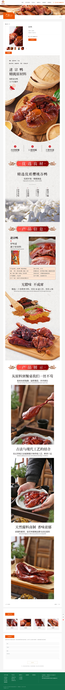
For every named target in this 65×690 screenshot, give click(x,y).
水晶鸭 (53, 627)
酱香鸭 (56, 604)
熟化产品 (34, 32)
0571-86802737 (59, 2)
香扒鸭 (9, 604)
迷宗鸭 (25, 627)
